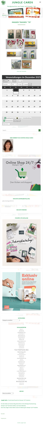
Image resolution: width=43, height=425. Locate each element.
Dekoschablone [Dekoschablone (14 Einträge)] (21, 341)
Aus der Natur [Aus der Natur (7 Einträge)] (21, 333)
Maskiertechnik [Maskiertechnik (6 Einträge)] (21, 363)
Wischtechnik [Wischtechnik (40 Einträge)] (21, 381)
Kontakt (3, 413)
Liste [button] (9, 81)
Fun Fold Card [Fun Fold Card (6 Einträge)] (21, 347)
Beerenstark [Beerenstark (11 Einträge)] (21, 335)
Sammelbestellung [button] (27, 118)
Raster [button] (5, 81)
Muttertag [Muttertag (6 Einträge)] (21, 364)
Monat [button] (14, 80)
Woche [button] (18, 80)
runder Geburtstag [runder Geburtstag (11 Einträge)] (21, 371)
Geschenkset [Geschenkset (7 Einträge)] (21, 353)
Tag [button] (21, 80)
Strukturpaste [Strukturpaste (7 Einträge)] (21, 375)
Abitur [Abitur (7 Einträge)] (21, 329)
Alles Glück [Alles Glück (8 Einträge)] (21, 330)
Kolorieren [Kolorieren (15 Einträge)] (21, 362)
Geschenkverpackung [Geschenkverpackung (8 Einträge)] (21, 354)
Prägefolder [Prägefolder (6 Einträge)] (21, 369)
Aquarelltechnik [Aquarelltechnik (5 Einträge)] (21, 331)
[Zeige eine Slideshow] (21, 71)
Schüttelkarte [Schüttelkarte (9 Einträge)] (22, 373)
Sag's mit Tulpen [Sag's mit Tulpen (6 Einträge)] (21, 372)
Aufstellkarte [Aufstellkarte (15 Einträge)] (21, 332)
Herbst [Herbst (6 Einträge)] (21, 359)
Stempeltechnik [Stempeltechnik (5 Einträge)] (21, 374)
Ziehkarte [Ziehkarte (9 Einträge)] (21, 384)
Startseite (4, 15)
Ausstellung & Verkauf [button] (9, 118)
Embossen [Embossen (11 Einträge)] (22, 342)
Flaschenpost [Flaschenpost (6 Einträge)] (21, 346)
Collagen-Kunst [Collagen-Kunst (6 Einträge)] (21, 338)
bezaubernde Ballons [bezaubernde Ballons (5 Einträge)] (21, 337)
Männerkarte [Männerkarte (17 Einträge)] (21, 365)
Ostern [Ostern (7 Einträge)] (21, 367)
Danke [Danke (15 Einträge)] (21, 339)
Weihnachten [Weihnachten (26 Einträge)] (21, 378)
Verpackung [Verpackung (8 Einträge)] (21, 376)
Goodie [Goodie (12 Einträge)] (21, 355)
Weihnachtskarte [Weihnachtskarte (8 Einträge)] (21, 379)
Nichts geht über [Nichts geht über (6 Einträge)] (22, 366)
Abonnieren (6, 124)
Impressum (3, 418)
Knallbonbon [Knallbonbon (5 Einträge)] (21, 360)
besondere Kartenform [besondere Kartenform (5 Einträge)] (21, 336)
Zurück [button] (26, 84)
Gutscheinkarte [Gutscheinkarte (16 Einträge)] (21, 358)
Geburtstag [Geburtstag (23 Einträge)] (21, 352)
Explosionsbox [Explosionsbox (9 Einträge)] (21, 343)
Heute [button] (30, 84)
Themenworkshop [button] (8, 120)
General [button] (18, 118)
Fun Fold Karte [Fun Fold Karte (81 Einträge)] (22, 350)
